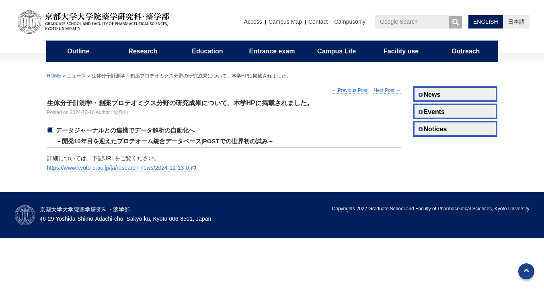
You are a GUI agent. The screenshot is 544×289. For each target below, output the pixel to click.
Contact (318, 21)
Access (253, 21)
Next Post (387, 90)
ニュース (76, 76)
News (432, 94)
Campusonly (349, 21)
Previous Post (349, 90)
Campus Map (285, 21)
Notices (435, 129)
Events (434, 111)
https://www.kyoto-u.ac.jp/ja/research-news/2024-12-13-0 (118, 168)
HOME (54, 76)
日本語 (516, 21)
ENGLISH (485, 21)
